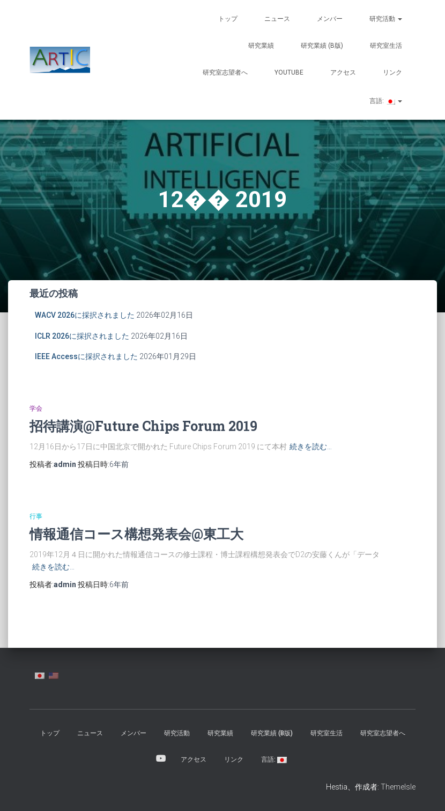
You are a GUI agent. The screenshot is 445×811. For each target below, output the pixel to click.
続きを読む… (311, 446)
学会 (35, 408)
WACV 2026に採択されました (85, 315)
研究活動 (385, 19)
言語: (385, 101)
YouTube (289, 72)
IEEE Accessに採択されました (86, 356)
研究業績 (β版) (322, 45)
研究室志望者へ (225, 72)
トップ (228, 19)
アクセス (343, 72)
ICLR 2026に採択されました (82, 336)
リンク (392, 72)
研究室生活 (386, 45)
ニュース (277, 19)
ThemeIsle (398, 787)
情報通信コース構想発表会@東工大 (136, 534)
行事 (35, 516)
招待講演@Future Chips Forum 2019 (143, 426)
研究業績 (261, 45)
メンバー (330, 19)
